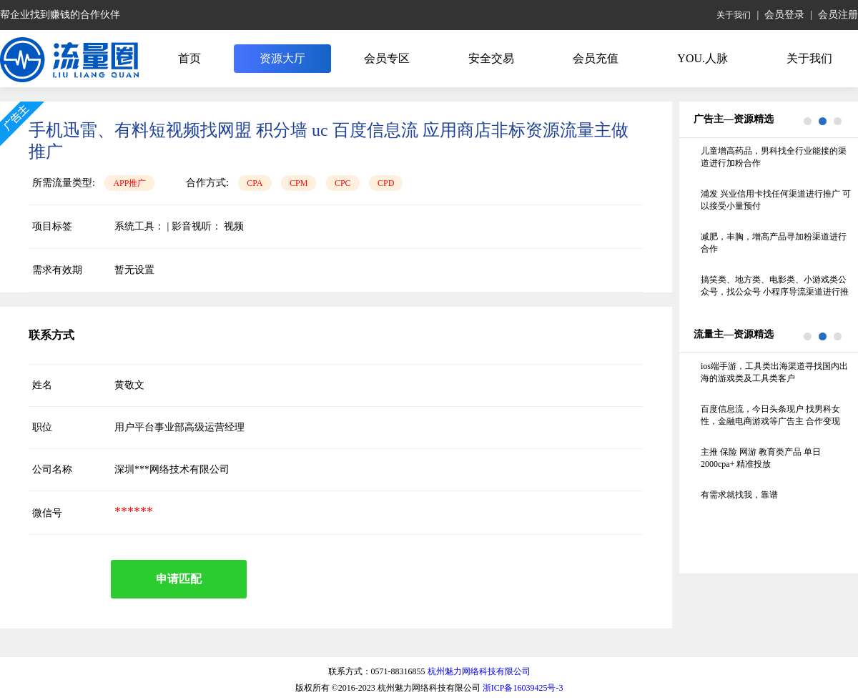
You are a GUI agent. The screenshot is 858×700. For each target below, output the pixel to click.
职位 (42, 427)
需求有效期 (57, 270)
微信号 (47, 513)
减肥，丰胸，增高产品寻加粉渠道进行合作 (774, 243)
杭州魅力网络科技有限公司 (479, 671)
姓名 (42, 385)
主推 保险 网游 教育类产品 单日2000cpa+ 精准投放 (761, 458)
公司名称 (52, 469)
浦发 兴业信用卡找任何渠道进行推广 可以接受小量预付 (776, 200)
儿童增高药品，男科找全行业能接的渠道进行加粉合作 (774, 157)
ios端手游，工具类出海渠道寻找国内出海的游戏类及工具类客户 (774, 372)
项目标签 (52, 226)
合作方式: (207, 182)
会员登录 (784, 14)
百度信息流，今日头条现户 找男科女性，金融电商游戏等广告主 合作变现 (770, 415)
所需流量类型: (63, 182)
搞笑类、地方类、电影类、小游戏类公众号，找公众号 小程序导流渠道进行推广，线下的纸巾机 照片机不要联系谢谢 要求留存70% (775, 287)
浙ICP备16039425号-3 (523, 688)
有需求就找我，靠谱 (739, 495)
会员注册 (838, 14)
